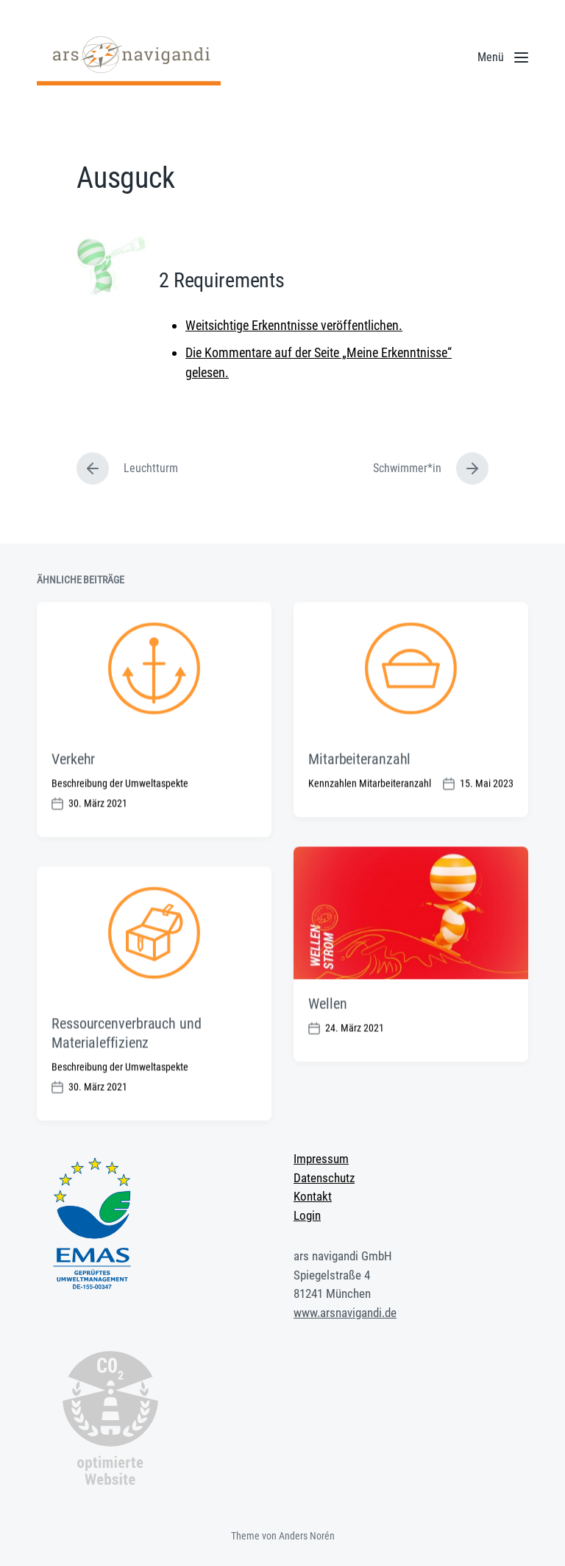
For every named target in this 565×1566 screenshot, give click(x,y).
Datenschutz (324, 1177)
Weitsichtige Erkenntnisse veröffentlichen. (293, 325)
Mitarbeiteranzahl (359, 787)
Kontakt (313, 1196)
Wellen (327, 1032)
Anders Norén (307, 1536)
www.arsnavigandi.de (345, 1312)
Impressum (321, 1158)
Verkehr (73, 787)
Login (307, 1215)
